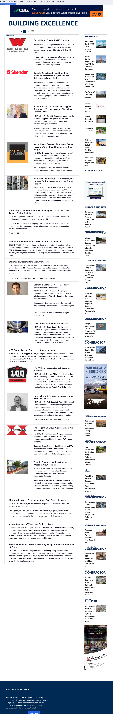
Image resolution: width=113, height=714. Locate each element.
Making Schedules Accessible (89, 119)
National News (91, 36)
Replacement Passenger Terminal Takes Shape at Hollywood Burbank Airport (89, 219)
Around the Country (94, 171)
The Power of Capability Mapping (90, 94)
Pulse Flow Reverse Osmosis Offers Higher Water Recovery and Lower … (90, 483)
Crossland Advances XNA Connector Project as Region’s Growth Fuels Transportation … (90, 304)
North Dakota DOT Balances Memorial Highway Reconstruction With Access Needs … (90, 613)
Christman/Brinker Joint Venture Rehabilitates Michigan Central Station (90, 428)
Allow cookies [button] (11, 4)
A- (21, 31)
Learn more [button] (60, 1)
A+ (28, 31)
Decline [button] (3, 4)
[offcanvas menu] (33, 31)
